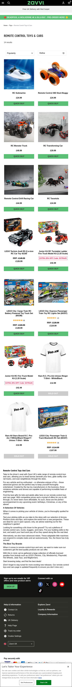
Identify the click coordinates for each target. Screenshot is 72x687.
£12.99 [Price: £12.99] (53, 383)
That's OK (43, 682)
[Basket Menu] (69, 3)
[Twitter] (47, 586)
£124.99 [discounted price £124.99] (53, 326)
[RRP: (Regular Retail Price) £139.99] (53, 323)
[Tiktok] (40, 592)
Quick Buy (24, 104)
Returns (9, 615)
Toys (10, 25)
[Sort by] (20, 53)
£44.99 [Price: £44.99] (19, 203)
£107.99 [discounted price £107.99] (53, 450)
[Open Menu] (3, 3)
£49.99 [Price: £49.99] (19, 151)
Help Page (10, 625)
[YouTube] (62, 586)
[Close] (68, 666)
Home (5, 25)
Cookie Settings (12, 636)
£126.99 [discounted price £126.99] (18, 261)
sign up (11, 587)
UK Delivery (11, 620)
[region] (36, 675)
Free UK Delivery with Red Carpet (36, 9)
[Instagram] (54, 586)
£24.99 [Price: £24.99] (19, 98)
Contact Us (10, 609)
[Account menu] (63, 3)
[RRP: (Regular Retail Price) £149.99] (19, 258)
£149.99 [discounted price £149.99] (18, 328)
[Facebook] (40, 586)
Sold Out (53, 393)
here (40, 678)
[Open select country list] (21, 643)
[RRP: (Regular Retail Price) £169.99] (19, 325)
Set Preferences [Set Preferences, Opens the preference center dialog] (27, 682)
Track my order (12, 630)
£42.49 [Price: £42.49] (53, 263)
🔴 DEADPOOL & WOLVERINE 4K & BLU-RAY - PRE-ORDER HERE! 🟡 (36, 17)
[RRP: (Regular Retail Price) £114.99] (53, 447)
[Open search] (9, 3)
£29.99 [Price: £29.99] (53, 151)
